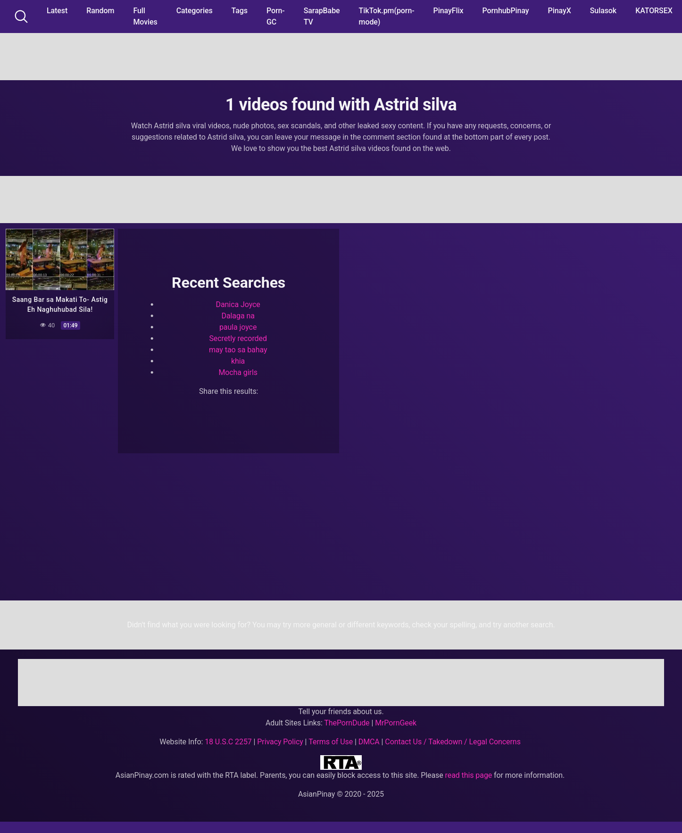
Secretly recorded (237, 338)
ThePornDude (346, 722)
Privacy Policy (280, 741)
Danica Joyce (238, 304)
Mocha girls (238, 372)
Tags (240, 10)
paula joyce (238, 327)
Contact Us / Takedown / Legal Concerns (452, 741)
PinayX (559, 10)
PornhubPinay (505, 10)
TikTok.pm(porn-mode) (387, 16)
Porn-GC (275, 16)
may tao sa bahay (238, 349)
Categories (194, 10)
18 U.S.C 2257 (228, 741)
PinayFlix (448, 10)
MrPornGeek (395, 722)
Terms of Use (330, 741)
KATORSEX (654, 10)
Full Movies (145, 16)
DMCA (369, 741)
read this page (468, 775)
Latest (57, 10)
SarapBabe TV (322, 16)
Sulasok (603, 10)
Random (100, 10)
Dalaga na (238, 315)
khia (238, 361)
